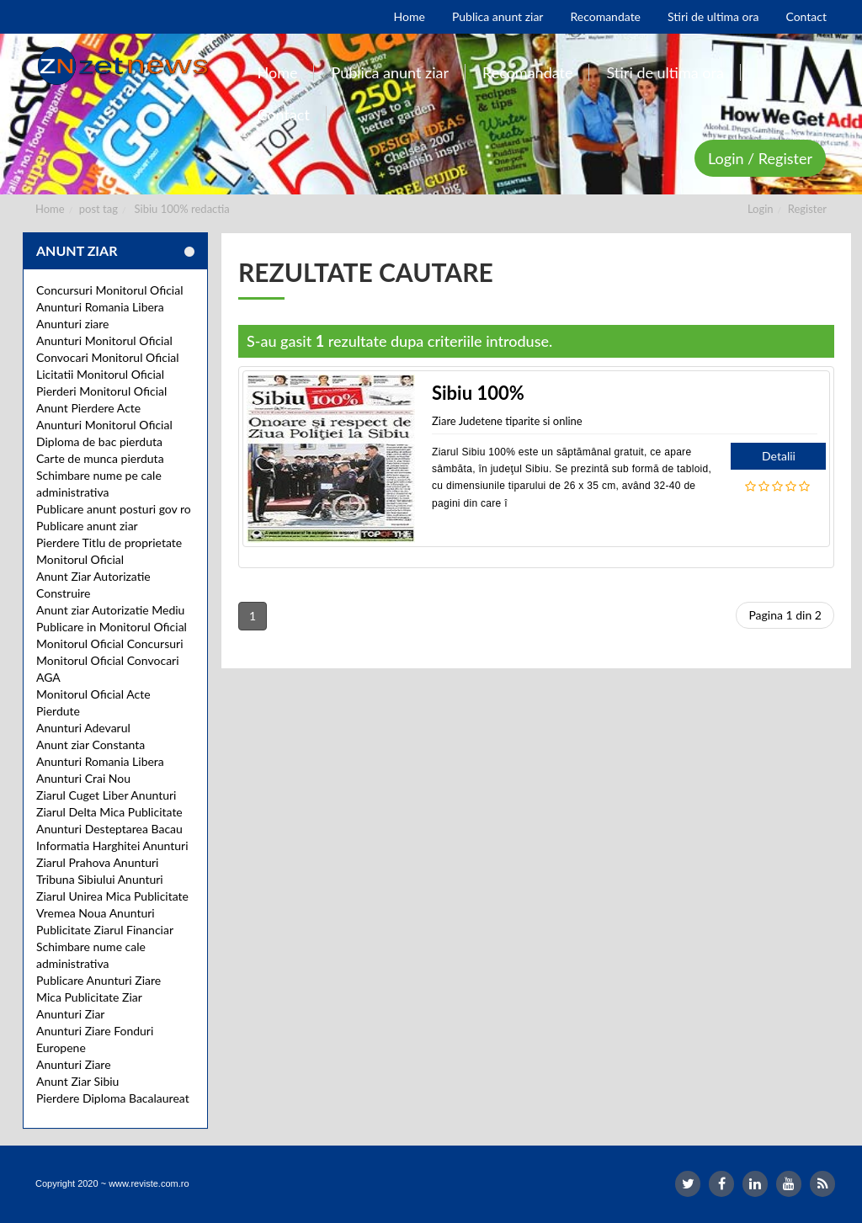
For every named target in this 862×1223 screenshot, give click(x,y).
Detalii (778, 456)
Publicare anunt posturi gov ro (113, 509)
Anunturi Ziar (70, 1014)
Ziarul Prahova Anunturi (97, 862)
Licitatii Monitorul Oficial (100, 374)
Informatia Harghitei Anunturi (112, 845)
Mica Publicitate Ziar (89, 997)
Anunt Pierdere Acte (88, 408)
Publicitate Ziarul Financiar (104, 930)
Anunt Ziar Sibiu (77, 1081)
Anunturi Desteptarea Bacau (109, 829)
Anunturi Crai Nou (83, 778)
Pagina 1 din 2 (785, 615)
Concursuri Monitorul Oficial (110, 290)
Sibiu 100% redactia (182, 208)
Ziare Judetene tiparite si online (507, 421)
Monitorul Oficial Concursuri (110, 643)
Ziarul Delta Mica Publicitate (109, 812)
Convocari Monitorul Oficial (107, 357)
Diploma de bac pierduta (99, 441)
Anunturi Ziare (73, 1064)
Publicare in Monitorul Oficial (111, 626)
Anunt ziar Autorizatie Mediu (110, 610)
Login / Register (760, 158)
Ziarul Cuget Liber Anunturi (106, 795)
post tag (98, 208)
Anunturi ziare (72, 323)
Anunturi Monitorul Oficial (104, 340)
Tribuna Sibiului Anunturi (99, 879)
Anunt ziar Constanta (90, 744)
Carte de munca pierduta (100, 458)
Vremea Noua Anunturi (95, 913)
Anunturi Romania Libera (100, 307)
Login (761, 208)
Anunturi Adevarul (83, 728)
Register (807, 208)
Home (50, 208)
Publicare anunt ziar (87, 525)
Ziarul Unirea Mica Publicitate (112, 896)
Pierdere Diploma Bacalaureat (112, 1098)
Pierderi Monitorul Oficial (101, 391)
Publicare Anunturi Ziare (98, 980)
